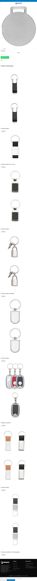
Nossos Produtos (15, 566)
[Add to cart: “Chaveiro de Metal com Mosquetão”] (3, 555)
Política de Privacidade (16, 568)
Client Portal (15, 563)
